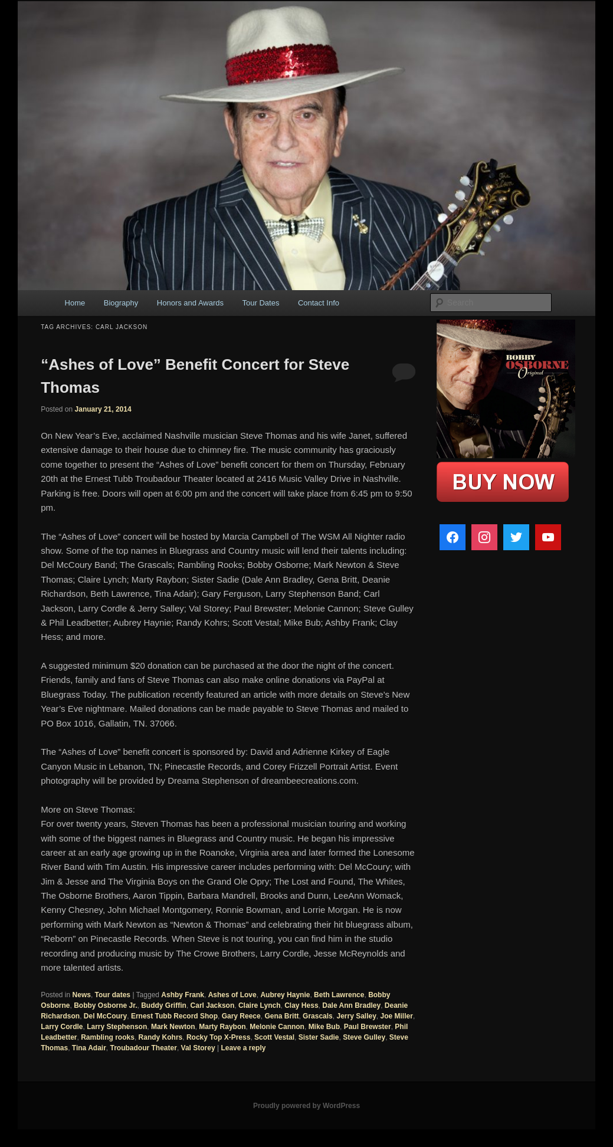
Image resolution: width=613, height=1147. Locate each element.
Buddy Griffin (163, 1005)
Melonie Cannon (277, 1027)
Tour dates (112, 995)
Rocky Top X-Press (218, 1037)
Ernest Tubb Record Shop (174, 1016)
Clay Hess (301, 1005)
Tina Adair (89, 1048)
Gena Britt (281, 1016)
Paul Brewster (367, 1027)
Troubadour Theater (143, 1048)
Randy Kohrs (161, 1037)
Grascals (318, 1016)
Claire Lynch (259, 1005)
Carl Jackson (213, 1005)
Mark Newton (173, 1027)
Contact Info (318, 302)
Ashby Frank (182, 995)
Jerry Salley (356, 1016)
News (82, 995)
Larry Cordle (62, 1027)
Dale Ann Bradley (351, 1005)
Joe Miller (397, 1016)
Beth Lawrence (339, 995)
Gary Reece (241, 1016)
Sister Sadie (319, 1037)
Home (75, 302)
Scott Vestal (274, 1037)
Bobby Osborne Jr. (105, 1005)
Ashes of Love (232, 995)
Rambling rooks (108, 1037)
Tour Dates (261, 302)
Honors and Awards (190, 302)
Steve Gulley (364, 1037)
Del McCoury (105, 1016)
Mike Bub (324, 1027)
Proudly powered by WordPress (306, 1106)
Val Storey (198, 1048)
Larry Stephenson (117, 1027)
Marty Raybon (222, 1027)
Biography (121, 302)
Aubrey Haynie (285, 995)
